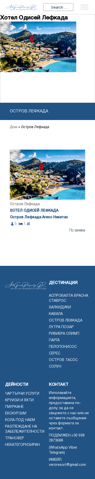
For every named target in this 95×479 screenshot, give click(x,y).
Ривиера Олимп (64, 333)
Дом (13, 126)
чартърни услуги (22, 393)
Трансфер (14, 438)
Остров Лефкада (65, 320)
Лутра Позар (61, 327)
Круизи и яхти (19, 400)
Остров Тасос (63, 360)
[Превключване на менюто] (84, 7)
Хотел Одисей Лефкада (34, 210)
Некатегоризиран (22, 445)
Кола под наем (20, 420)
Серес (54, 353)
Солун (55, 366)
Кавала (56, 314)
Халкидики (60, 307)
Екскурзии (15, 413)
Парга (54, 340)
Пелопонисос (63, 347)
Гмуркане (14, 407)
